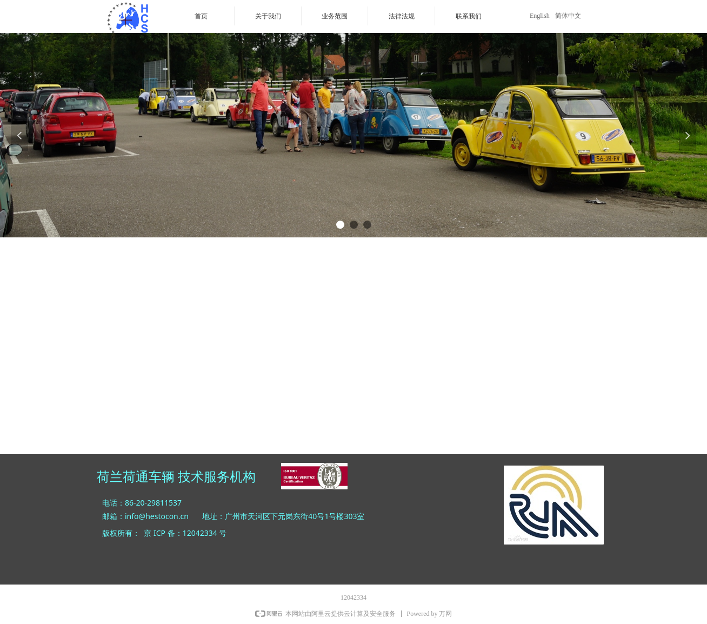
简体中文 (568, 15)
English (540, 15)
